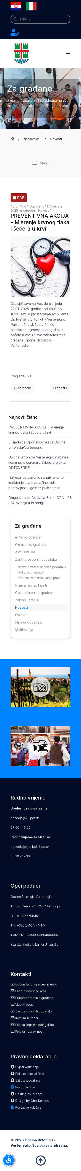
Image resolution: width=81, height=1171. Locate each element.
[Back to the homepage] (21, 53)
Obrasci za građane (30, 544)
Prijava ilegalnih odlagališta (32, 1025)
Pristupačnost (23, 1087)
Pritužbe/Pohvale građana (32, 998)
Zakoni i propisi (27, 600)
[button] (68, 53)
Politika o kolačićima (27, 1074)
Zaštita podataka (25, 1080)
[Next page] (60, 388)
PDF (18, 198)
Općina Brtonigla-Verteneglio (34, 984)
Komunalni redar (24, 1018)
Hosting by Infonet (27, 1094)
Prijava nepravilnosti (31, 585)
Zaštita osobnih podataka (36, 559)
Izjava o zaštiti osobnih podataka (42, 567)
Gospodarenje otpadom (34, 593)
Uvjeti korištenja (25, 1067)
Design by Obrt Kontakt (30, 1100)
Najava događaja (28, 622)
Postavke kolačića (26, 1107)
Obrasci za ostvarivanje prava (39, 578)
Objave (20, 615)
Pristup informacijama (28, 991)
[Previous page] (22, 388)
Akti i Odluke (25, 552)
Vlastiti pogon (23, 1004)
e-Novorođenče (28, 537)
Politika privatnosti (31, 572)
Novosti (43, 210)
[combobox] (40, 19)
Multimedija (24, 629)
